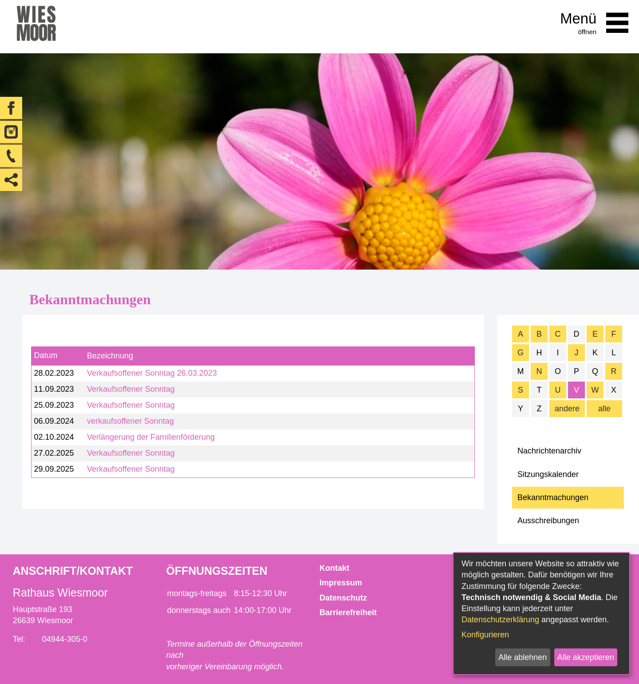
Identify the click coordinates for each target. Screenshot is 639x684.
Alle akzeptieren (585, 657)
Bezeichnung (110, 355)
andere (567, 408)
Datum (45, 355)
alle (604, 408)
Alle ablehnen (522, 657)
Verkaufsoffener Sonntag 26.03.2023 (152, 373)
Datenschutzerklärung (500, 619)
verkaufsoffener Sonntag (130, 421)
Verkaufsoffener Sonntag (131, 389)
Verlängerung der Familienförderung (151, 437)
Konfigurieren (485, 634)
